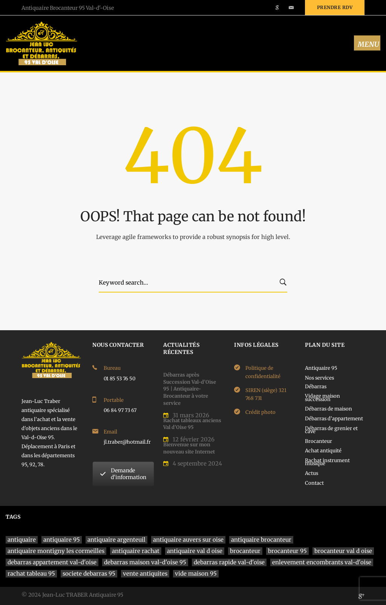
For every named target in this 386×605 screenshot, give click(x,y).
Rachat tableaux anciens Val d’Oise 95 (192, 424)
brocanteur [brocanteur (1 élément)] (245, 550)
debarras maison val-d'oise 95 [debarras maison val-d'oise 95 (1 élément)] (145, 562)
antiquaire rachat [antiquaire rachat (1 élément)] (135, 550)
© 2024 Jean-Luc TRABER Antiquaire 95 (72, 594)
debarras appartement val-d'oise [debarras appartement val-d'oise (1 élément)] (52, 562)
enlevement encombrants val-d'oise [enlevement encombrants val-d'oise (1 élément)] (321, 562)
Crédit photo (260, 412)
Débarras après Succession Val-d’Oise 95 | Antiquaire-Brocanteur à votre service (189, 389)
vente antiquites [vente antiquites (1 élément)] (145, 573)
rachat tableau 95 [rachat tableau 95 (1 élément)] (31, 573)
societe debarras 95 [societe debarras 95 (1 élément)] (89, 573)
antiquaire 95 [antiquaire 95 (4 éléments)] (61, 539)
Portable (114, 400)
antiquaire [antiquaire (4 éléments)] (22, 539)
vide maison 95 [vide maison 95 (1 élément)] (196, 573)
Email (110, 432)
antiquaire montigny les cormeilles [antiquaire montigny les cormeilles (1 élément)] (56, 550)
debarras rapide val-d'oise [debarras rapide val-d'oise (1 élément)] (229, 562)
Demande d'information (123, 474)
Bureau (112, 368)
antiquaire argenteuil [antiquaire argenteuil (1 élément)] (116, 539)
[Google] (361, 596)
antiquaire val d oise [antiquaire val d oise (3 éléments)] (194, 550)
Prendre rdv (335, 7)
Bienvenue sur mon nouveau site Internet (189, 448)
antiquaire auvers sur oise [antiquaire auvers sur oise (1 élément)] (188, 539)
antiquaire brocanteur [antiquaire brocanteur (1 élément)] (261, 539)
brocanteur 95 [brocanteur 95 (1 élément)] (287, 550)
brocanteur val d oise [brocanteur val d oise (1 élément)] (343, 550)
